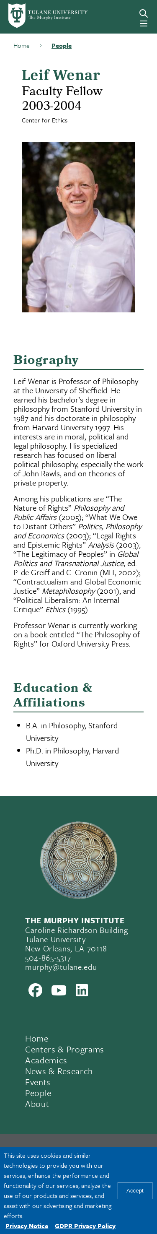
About (37, 1103)
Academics (46, 1060)
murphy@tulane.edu (61, 966)
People (38, 1092)
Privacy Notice (26, 1225)
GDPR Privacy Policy (85, 1225)
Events (38, 1082)
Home (37, 1038)
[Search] (144, 13)
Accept (135, 1190)
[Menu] (144, 23)
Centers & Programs (64, 1049)
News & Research (59, 1071)
